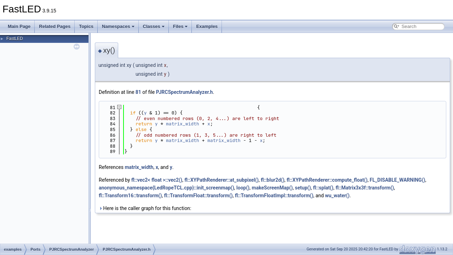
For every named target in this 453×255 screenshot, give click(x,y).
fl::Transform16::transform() (130, 195)
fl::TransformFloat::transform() (198, 195)
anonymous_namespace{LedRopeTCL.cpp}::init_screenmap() (166, 188)
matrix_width (182, 124)
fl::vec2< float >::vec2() (156, 180)
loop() (243, 188)
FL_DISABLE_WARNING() (397, 180)
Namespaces (118, 26)
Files (180, 26)
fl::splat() (323, 188)
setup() (303, 188)
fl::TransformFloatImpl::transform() (274, 195)
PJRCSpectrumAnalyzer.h (184, 92)
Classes (154, 26)
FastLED (14, 38)
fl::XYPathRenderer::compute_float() (327, 180)
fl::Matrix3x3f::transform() (365, 188)
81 (138, 92)
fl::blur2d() (273, 180)
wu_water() (337, 195)
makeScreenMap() (272, 188)
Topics (86, 26)
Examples (207, 26)
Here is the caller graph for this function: (145, 208)
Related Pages (54, 26)
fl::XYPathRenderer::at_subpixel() (221, 180)
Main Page (19, 26)
